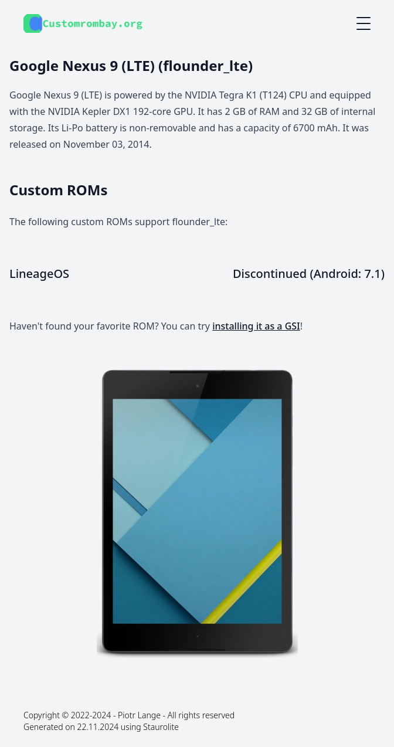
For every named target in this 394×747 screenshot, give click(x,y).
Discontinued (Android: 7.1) (309, 273)
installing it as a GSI (256, 326)
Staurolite (161, 726)
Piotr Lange (139, 715)
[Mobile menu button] (363, 23)
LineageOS (39, 273)
